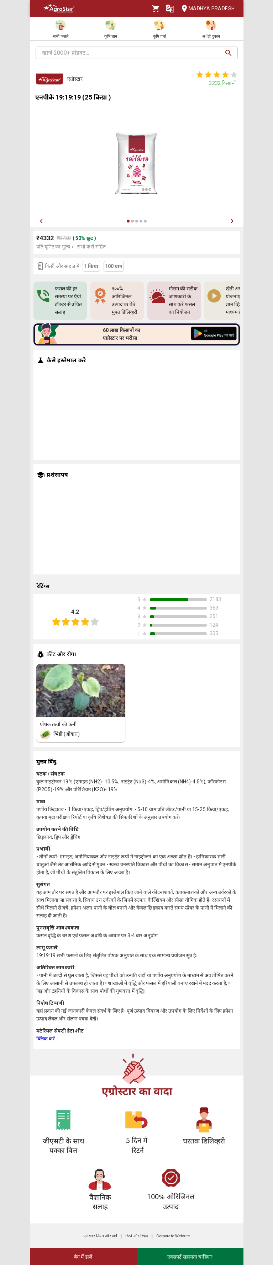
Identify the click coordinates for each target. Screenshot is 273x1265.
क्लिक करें (45, 1038)
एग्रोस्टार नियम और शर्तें (100, 1236)
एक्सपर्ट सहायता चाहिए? (190, 1257)
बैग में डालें (83, 1257)
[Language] (170, 8)
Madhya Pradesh (206, 8)
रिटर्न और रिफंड (136, 1236)
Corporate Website (173, 1236)
